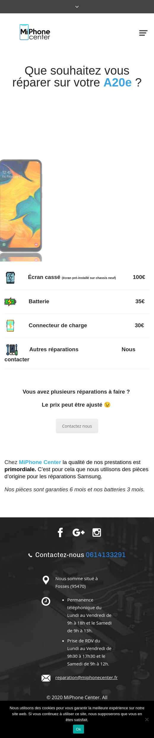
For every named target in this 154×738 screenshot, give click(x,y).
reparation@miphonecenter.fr (86, 677)
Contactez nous (77, 426)
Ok (78, 729)
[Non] (147, 719)
